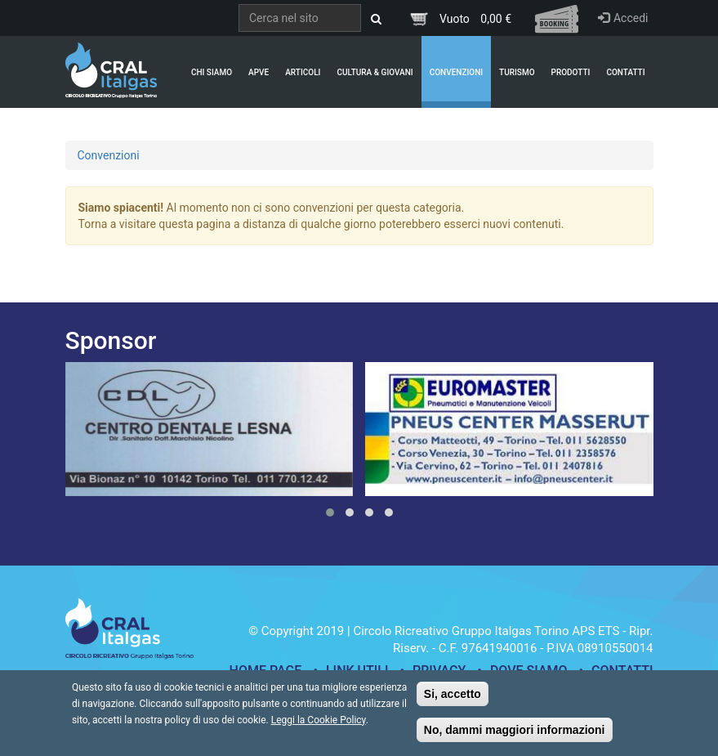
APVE (258, 72)
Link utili (357, 670)
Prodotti (571, 72)
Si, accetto (452, 700)
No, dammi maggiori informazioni (514, 736)
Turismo (516, 72)
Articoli (302, 72)
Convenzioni (456, 72)
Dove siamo (529, 670)
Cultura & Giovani (375, 72)
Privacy (439, 670)
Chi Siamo (211, 72)
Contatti (625, 72)
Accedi (623, 18)
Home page (266, 670)
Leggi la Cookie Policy (318, 726)
